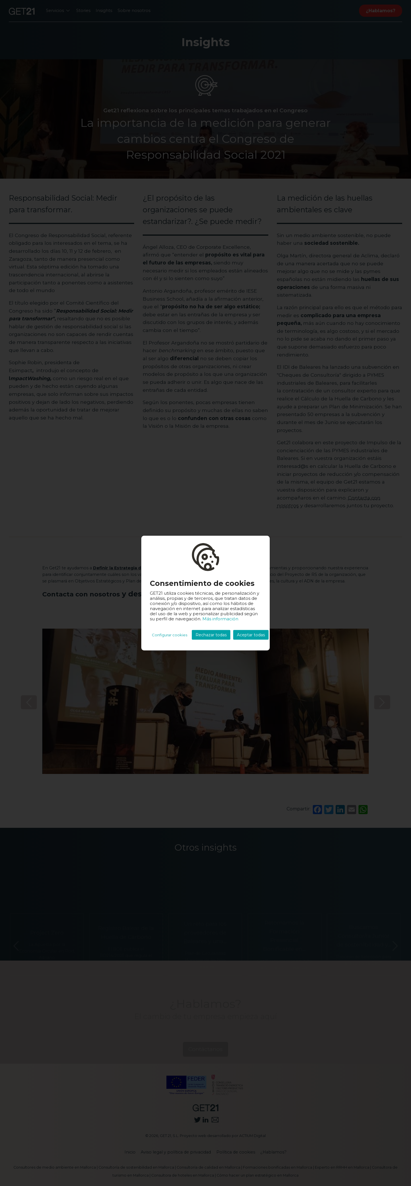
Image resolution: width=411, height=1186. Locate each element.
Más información (220, 618)
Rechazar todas (211, 634)
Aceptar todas (251, 634)
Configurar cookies (169, 635)
